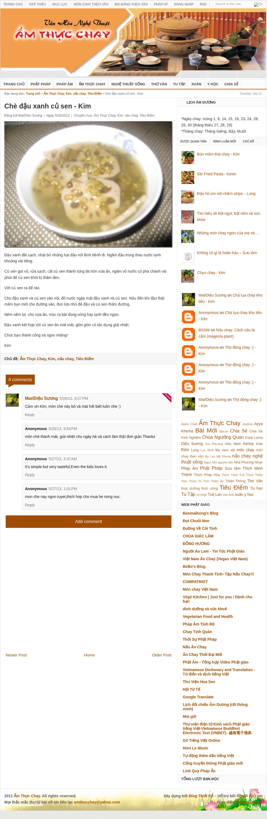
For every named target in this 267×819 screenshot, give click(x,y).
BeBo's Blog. (194, 566)
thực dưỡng (190, 488)
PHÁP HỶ (161, 4)
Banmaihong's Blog (200, 513)
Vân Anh (228, 494)
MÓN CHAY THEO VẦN (91, 4)
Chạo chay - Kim (211, 272)
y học (249, 494)
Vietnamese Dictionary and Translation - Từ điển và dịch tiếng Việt (219, 672)
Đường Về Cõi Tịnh (200, 528)
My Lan (210, 456)
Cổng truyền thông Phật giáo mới (213, 763)
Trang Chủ (14, 84)
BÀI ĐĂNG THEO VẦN (131, 4)
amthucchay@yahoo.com (97, 802)
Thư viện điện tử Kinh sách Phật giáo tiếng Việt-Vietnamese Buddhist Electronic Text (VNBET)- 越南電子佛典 (217, 728)
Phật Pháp (41, 84)
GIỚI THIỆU (37, 4)
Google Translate (198, 697)
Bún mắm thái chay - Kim (218, 154)
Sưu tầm (233, 468)
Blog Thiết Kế (201, 796)
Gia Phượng (214, 444)
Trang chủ (33, 93)
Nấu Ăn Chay (194, 647)
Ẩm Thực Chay (92, 84)
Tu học (256, 488)
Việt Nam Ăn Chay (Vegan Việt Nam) (215, 559)
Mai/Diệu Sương (41, 398)
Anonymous (209, 312)
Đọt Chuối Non (196, 521)
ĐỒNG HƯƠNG (196, 543)
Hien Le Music (195, 748)
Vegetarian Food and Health (208, 616)
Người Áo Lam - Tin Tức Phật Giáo (214, 551)
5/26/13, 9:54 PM (63, 428)
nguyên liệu (225, 462)
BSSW (204, 330)
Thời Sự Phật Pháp (200, 639)
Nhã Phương (244, 462)
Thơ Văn (159, 84)
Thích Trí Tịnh (199, 481)
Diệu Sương (192, 443)
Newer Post (16, 655)
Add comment (88, 521)
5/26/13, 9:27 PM (74, 398)
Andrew (248, 424)
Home (89, 655)
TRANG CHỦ (13, 4)
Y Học (212, 84)
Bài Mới (206, 430)
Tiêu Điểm (94, 93)
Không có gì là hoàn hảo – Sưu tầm (227, 253)
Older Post (161, 655)
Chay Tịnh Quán (197, 632)
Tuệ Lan (215, 494)
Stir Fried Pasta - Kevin (216, 174)
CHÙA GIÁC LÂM (198, 536)
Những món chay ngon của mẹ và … (228, 233)
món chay (245, 450)
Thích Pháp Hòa (207, 475)
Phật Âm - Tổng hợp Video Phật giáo (216, 662)
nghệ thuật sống (128, 84)
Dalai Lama (254, 438)
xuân (239, 494)
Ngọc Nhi (210, 462)
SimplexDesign (249, 802)
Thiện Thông (235, 481)
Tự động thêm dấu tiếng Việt (208, 755)
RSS (203, 4)
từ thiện (202, 494)
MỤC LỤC (59, 4)
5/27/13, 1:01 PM (63, 489)
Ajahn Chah (189, 424)
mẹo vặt (228, 450)
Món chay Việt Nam (200, 589)
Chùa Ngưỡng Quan (223, 437)
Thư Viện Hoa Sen (199, 682)
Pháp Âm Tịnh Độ (198, 624)
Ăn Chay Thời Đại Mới (202, 654)
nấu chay (79, 93)
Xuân (196, 84)
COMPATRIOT (195, 582)
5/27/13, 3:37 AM (63, 459)
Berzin (224, 431)
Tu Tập (179, 84)
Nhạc (259, 462)
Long (195, 450)
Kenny (248, 443)
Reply (30, 415)
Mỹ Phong (223, 456)
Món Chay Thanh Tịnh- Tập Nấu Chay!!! (218, 574)
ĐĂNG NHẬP (183, 4)
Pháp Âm (64, 84)
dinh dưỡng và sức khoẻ (205, 609)
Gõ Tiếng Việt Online (201, 740)
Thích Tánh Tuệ (233, 475)
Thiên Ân (217, 481)
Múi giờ (189, 716)
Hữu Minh (233, 444)
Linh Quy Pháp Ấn (199, 771)
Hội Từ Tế (191, 689)
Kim (68, 93)
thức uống (210, 488)
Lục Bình (206, 450)
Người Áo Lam (250, 796)
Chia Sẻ (231, 84)
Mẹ (217, 450)
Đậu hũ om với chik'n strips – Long (226, 193)
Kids (259, 444)
